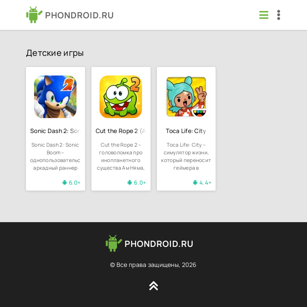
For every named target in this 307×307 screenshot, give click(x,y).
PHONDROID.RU (79, 15)
